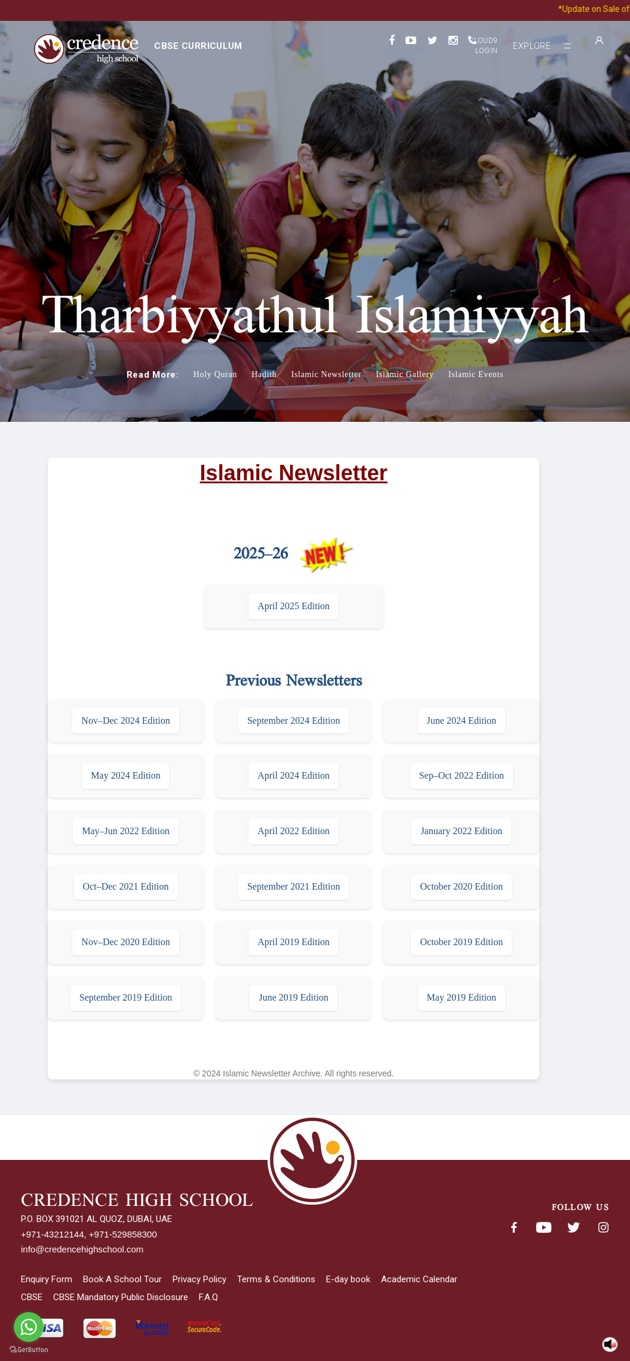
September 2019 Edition (126, 997)
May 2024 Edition (125, 775)
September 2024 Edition (293, 720)
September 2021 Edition (293, 886)
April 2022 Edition (293, 831)
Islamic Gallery (405, 374)
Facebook (513, 1228)
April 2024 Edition (293, 775)
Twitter (573, 1228)
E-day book (348, 1279)
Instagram (603, 1228)
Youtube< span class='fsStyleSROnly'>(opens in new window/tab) (543, 1228)
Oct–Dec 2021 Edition (126, 886)
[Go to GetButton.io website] (29, 1349)
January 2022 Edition (461, 831)
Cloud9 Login (483, 45)
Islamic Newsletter (326, 374)
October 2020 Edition (461, 886)
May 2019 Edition (461, 997)
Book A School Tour (122, 1279)
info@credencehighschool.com (82, 1249)
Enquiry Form (46, 1279)
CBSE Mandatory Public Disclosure (120, 1297)
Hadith (263, 374)
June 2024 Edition (461, 720)
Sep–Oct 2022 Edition (461, 775)
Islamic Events (476, 374)
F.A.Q (208, 1297)
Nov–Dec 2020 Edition (125, 942)
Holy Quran (215, 374)
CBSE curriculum (198, 46)
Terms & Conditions (276, 1279)
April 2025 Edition (293, 606)
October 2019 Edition (461, 942)
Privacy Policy (199, 1279)
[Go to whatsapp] (29, 1327)
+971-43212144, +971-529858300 (89, 1234)
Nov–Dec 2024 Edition (125, 720)
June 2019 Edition (293, 997)
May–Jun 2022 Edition (126, 831)
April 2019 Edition (293, 942)
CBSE (31, 1297)
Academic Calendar (419, 1279)
